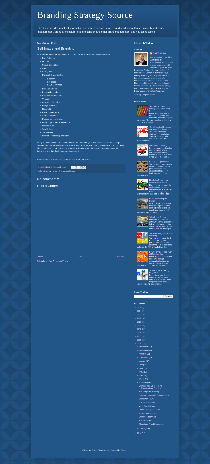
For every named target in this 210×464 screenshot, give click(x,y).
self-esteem (62, 171)
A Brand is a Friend (147, 402)
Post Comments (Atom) (58, 261)
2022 (139, 318)
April (141, 375)
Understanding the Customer (151, 410)
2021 (139, 322)
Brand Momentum (146, 399)
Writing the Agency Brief (159, 162)
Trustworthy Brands (147, 420)
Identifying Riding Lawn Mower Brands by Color (159, 181)
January (142, 429)
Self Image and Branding (149, 392)
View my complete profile (144, 94)
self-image (71, 171)
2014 (139, 433)
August (142, 361)
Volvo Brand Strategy (158, 217)
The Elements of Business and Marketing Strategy (160, 128)
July (141, 365)
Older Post (119, 257)
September (144, 358)
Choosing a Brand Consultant (151, 424)
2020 (139, 325)
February (143, 383)
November (143, 350)
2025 (139, 307)
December (143, 347)
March (142, 379)
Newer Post (42, 257)
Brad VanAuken (159, 53)
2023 (139, 315)
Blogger (124, 450)
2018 (139, 333)
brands (54, 171)
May (141, 372)
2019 (139, 329)
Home (81, 257)
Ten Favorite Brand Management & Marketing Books (159, 108)
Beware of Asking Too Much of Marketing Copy (160, 253)
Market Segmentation (147, 413)
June (141, 368)
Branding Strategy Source (85, 15)
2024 (139, 311)
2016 (139, 340)
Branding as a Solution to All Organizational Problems (150, 387)
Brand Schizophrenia (147, 417)
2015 (139, 343)
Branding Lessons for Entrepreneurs (154, 395)
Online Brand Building (158, 145)
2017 (139, 336)
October (142, 354)
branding (47, 171)
